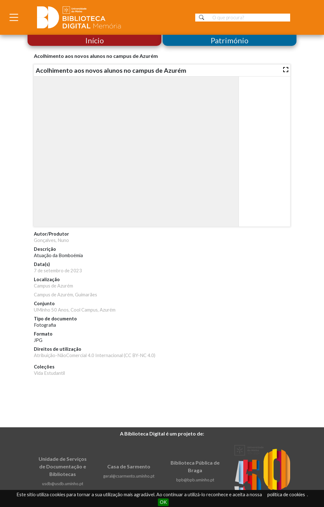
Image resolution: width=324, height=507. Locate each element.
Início (94, 40)
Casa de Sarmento (128, 466)
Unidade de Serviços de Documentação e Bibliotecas (63, 466)
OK (163, 502)
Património (229, 40)
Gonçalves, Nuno (51, 240)
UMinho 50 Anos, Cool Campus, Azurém (74, 309)
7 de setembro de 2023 (58, 270)
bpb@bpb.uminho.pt (195, 479)
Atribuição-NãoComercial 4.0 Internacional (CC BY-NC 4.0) (94, 355)
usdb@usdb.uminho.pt (62, 483)
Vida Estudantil (49, 373)
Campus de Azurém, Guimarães (65, 294)
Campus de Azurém (53, 285)
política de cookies (286, 494)
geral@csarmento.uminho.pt (128, 476)
